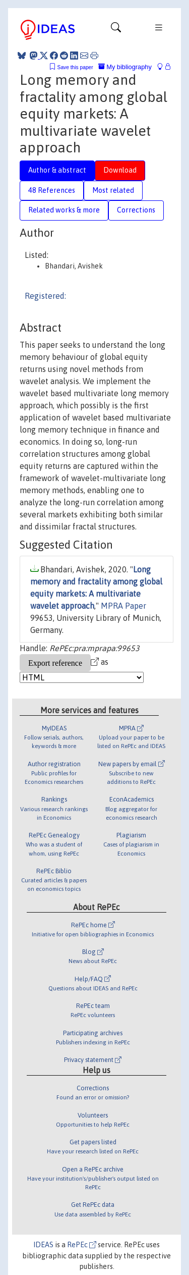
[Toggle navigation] (116, 30)
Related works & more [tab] (64, 210)
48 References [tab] (51, 190)
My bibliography (125, 67)
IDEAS (43, 1245)
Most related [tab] (113, 190)
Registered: (45, 295)
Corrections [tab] (136, 210)
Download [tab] (120, 170)
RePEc (81, 1245)
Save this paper (75, 67)
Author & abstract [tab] (57, 170)
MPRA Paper (123, 605)
